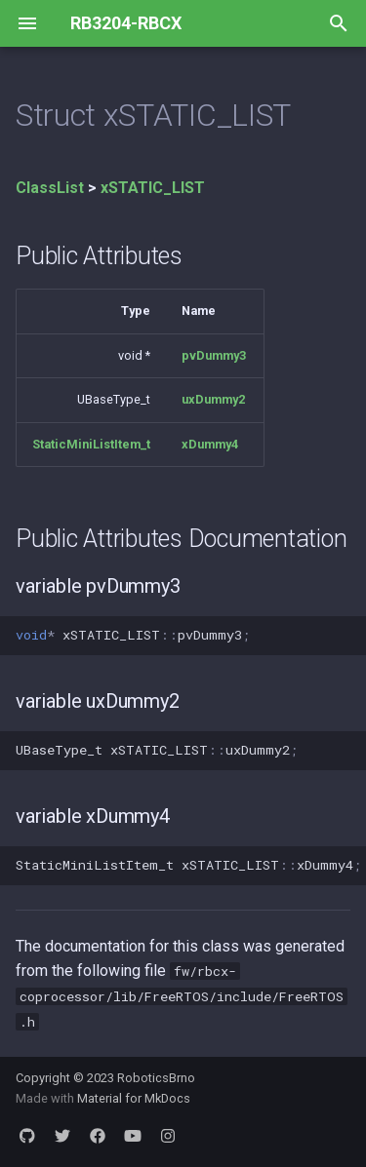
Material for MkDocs (133, 1098)
